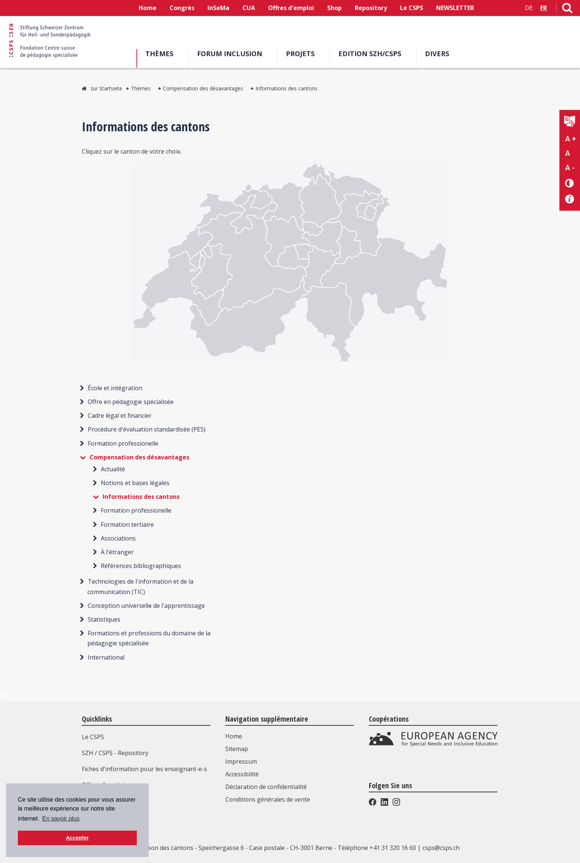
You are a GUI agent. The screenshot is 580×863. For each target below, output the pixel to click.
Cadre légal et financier (120, 415)
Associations (118, 538)
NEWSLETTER (455, 8)
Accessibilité (242, 774)
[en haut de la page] (5, 697)
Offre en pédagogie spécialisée (131, 402)
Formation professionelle (123, 443)
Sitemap (236, 749)
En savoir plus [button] (61, 818)
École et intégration (115, 388)
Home (148, 8)
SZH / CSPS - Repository (115, 753)
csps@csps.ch (441, 848)
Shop (334, 8)
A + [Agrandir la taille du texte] (570, 138)
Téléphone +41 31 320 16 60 (377, 848)
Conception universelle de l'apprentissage (146, 605)
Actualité (113, 469)
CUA (248, 8)
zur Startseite (106, 88)
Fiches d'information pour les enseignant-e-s (144, 769)
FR (543, 8)
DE (529, 8)
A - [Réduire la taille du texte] (569, 167)
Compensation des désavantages (203, 88)
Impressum (241, 761)
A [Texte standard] (567, 153)
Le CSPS (411, 8)
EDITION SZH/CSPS (372, 53)
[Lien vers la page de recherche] (567, 9)
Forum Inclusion (232, 53)
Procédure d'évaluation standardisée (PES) (147, 429)
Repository (371, 8)
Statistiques (104, 619)
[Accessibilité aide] (570, 199)
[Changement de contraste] (570, 183)
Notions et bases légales (135, 483)
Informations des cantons (286, 88)
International (106, 657)
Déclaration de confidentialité (266, 787)
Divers (440, 53)
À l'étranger (117, 552)
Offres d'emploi (291, 8)
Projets (303, 53)
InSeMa (218, 8)
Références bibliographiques (141, 566)
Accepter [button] (77, 838)
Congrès (182, 8)
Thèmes (162, 53)
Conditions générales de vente (267, 799)
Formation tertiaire (127, 524)
